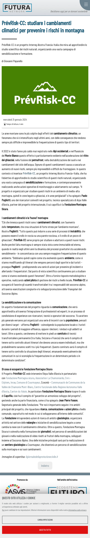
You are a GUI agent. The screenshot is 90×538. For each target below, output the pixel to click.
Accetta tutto (45, 530)
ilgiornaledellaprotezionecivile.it (42, 456)
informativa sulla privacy (77, 510)
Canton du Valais (18, 391)
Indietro (45, 465)
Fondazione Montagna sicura (20, 378)
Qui (3, 510)
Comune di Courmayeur (28, 382)
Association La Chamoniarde (49, 378)
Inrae (13, 382)
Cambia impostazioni (45, 520)
